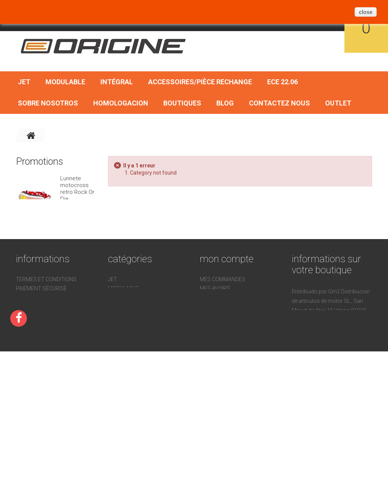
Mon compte (226, 334)
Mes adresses (219, 373)
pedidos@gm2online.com (326, 441)
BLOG (225, 103)
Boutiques (182, 103)
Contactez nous (279, 103)
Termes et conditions (46, 354)
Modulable (65, 82)
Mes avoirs (215, 364)
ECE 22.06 (282, 82)
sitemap (27, 409)
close (365, 12)
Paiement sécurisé (41, 364)
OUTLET (338, 103)
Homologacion (120, 103)
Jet (24, 82)
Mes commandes (222, 354)
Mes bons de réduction (232, 398)
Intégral (116, 82)
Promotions (39, 161)
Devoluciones (35, 391)
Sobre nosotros (48, 103)
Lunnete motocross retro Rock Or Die (77, 188)
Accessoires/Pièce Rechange (200, 82)
